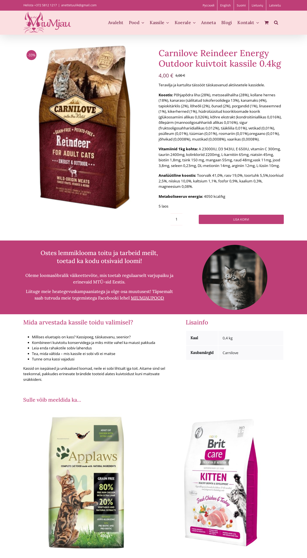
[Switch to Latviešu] (275, 5)
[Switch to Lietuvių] (257, 5)
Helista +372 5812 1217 (40, 5)
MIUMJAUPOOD (147, 298)
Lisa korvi (241, 219)
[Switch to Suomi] (241, 5)
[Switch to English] (225, 5)
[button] (276, 22)
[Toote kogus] (176, 219)
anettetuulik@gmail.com (79, 5)
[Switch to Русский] (208, 5)
